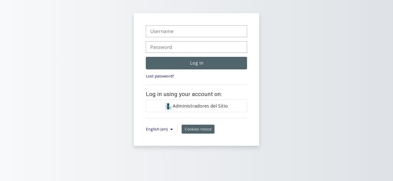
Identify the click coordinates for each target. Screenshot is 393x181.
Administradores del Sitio (196, 106)
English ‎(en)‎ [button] (157, 128)
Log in (196, 63)
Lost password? (160, 75)
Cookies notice (198, 128)
